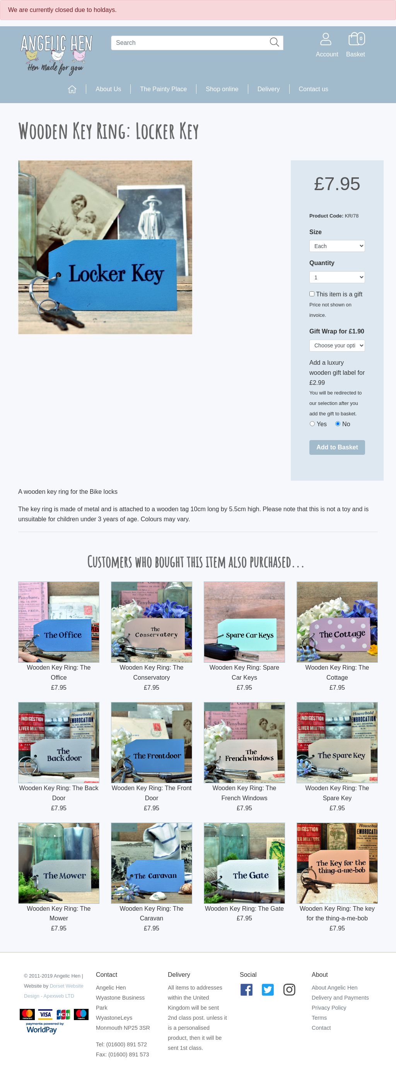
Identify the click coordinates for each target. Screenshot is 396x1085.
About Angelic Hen (334, 988)
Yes (322, 424)
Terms (319, 1018)
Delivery (269, 89)
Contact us (313, 89)
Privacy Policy (329, 1008)
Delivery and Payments (340, 998)
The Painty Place (163, 89)
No (346, 424)
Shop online (222, 89)
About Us (108, 89)
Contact (321, 1028)
